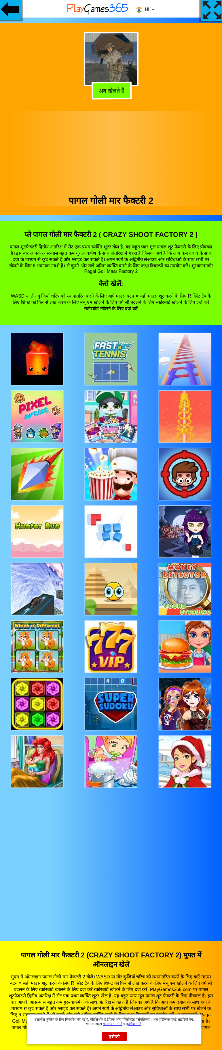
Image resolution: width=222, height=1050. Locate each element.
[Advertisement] (111, 151)
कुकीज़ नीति (133, 1024)
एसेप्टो (114, 1036)
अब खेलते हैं (111, 90)
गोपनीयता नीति (112, 1024)
